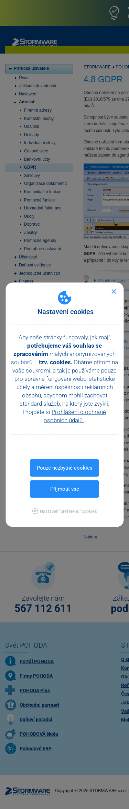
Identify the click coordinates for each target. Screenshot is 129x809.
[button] (64, 511)
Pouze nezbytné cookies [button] (65, 467)
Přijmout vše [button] (64, 489)
